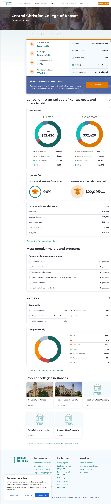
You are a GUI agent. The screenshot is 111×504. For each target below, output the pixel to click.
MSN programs (63, 478)
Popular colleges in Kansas (10, 62)
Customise (14, 495)
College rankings (24, 3)
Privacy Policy (95, 497)
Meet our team (86, 463)
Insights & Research (68, 3)
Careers (53, 3)
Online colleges (40, 3)
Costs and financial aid (11, 48)
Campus (6, 58)
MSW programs (63, 481)
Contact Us (84, 473)
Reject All (28, 495)
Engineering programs (43, 473)
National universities (42, 463)
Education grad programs (63, 473)
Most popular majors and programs (10, 53)
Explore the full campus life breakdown (44, 370)
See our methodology (89, 466)
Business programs (42, 469)
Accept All (42, 495)
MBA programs (63, 463)
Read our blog (86, 469)
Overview (6, 45)
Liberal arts (38, 466)
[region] (27, 487)
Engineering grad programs (64, 467)
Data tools (84, 3)
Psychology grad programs (64, 485)
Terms (85, 497)
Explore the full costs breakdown (42, 241)
